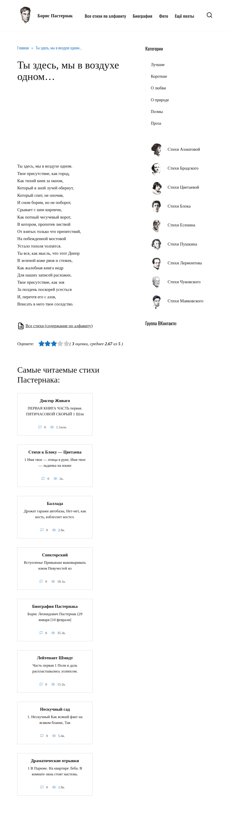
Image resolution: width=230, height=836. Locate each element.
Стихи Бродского (183, 168)
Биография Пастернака (54, 606)
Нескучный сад (55, 709)
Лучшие (157, 64)
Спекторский (55, 555)
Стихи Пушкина (182, 244)
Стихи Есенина (181, 225)
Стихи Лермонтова (185, 263)
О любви (158, 88)
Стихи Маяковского (185, 301)
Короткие (159, 76)
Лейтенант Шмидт (55, 657)
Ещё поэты (184, 16)
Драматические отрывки (55, 760)
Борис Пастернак (55, 15)
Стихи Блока (179, 206)
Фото (163, 16)
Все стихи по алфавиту (105, 16)
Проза (156, 123)
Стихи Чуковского (184, 281)
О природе (160, 100)
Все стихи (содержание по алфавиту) (59, 325)
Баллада (55, 503)
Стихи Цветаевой (183, 187)
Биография (142, 16)
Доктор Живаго (55, 400)
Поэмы (157, 111)
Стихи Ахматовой (184, 149)
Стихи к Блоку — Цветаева (55, 452)
